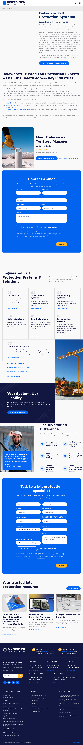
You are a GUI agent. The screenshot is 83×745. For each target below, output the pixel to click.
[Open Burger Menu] (79, 3)
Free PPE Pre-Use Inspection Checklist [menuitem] (68, 708)
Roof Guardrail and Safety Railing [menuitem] (13, 721)
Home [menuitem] (4, 8)
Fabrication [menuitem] (34, 700)
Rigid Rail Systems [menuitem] (8, 716)
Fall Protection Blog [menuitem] (9, 733)
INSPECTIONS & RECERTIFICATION (18, 372)
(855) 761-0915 (57, 682)
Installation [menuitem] (34, 703)
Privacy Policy (40, 558)
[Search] (75, 3)
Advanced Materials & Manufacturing (18, 110)
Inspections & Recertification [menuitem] (40, 709)
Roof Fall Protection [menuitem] (9, 718)
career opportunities (47, 651)
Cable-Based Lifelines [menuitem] (9, 698)
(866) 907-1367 (33, 682)
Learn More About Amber (46, 158)
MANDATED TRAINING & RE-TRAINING (19, 367)
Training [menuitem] (33, 706)
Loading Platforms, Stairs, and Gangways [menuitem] (12, 709)
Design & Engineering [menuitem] (37, 698)
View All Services (13, 357)
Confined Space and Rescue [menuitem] (11, 703)
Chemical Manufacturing (14, 105)
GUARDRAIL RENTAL (13, 376)
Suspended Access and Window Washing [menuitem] (13, 724)
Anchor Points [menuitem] (7, 695)
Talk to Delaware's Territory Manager (54, 63)
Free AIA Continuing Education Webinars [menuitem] (68, 715)
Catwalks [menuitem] (6, 700)
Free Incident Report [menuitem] (65, 712)
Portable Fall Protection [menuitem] (10, 713)
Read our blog (73, 588)
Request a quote (67, 651)
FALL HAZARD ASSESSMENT (16, 363)
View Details (11, 308)
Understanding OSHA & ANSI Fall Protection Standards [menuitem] (69, 695)
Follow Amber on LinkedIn (67, 158)
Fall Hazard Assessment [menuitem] (38, 695)
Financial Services (12, 103)
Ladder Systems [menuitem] (8, 706)
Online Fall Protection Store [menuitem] (11, 735)
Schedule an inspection (17, 412)
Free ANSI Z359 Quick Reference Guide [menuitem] (69, 704)
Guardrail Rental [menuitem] (36, 711)
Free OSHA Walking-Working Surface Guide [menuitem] (67, 700)
